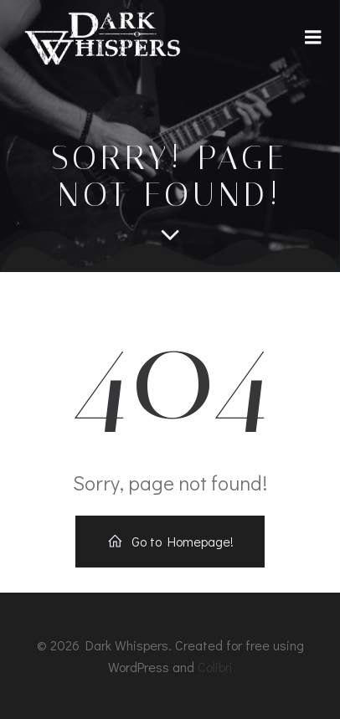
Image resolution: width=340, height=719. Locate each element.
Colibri (215, 666)
